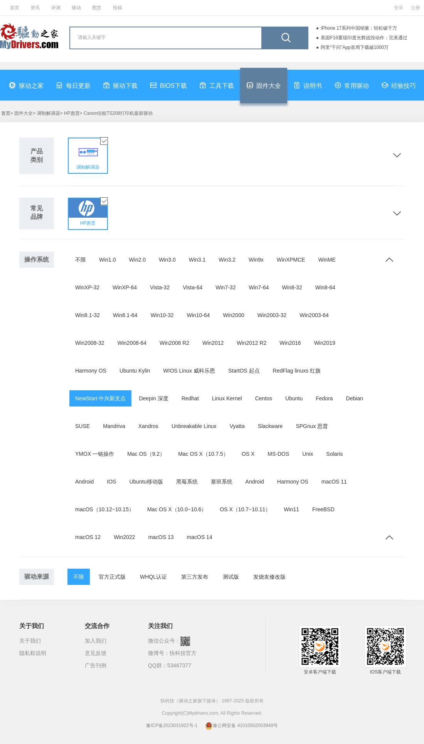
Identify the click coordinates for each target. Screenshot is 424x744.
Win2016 (290, 343)
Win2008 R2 (174, 343)
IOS (111, 482)
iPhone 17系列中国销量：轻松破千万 (359, 28)
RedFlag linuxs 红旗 (297, 371)
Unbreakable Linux (194, 426)
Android (84, 482)
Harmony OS (90, 371)
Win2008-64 (132, 343)
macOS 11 (334, 482)
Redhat (190, 398)
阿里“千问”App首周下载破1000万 (355, 47)
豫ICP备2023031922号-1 (171, 725)
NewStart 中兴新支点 (100, 398)
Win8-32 (292, 287)
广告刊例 (95, 665)
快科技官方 (183, 653)
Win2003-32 (272, 315)
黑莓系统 (187, 482)
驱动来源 (36, 576)
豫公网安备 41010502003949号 (241, 725)
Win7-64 (259, 287)
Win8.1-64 (125, 315)
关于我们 (30, 641)
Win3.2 (227, 260)
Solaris (334, 454)
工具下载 (216, 85)
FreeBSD (323, 509)
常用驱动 (351, 85)
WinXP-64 (125, 287)
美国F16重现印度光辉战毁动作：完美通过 (364, 37)
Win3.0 (167, 260)
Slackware (270, 426)
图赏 (96, 7)
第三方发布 (194, 577)
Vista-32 (160, 287)
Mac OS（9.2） (146, 454)
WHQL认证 (153, 577)
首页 (14, 7)
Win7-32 (225, 287)
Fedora (324, 398)
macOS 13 (160, 537)
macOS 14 (199, 537)
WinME (327, 260)
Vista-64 (192, 287)
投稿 (117, 7)
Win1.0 (107, 260)
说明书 (307, 85)
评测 (56, 7)
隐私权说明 (32, 653)
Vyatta (237, 426)
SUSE (82, 426)
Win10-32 (162, 315)
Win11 (291, 509)
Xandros (148, 426)
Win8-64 (325, 287)
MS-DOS (278, 454)
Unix (307, 454)
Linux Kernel (227, 398)
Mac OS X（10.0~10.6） (177, 509)
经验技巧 (398, 85)
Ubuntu (294, 398)
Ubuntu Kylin (134, 371)
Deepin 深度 (153, 398)
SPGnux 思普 (312, 426)
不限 (80, 260)
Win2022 (124, 537)
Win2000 (233, 315)
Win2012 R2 (251, 343)
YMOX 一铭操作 (94, 454)
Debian (354, 398)
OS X (248, 454)
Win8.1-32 (87, 315)
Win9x (256, 260)
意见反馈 (95, 653)
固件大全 (263, 85)
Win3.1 (197, 260)
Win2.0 (137, 260)
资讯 (35, 7)
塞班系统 (221, 482)
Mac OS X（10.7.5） (203, 454)
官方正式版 (112, 577)
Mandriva (114, 426)
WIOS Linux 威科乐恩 (189, 371)
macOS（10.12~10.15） (104, 509)
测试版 (231, 577)
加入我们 (95, 641)
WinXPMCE (291, 260)
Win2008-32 (89, 343)
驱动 (76, 7)
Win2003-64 (314, 315)
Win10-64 (198, 315)
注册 (415, 7)
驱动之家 (26, 85)
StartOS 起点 (244, 371)
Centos (263, 398)
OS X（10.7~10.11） (245, 509)
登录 (398, 7)
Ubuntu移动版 (146, 482)
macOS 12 (88, 537)
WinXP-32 (87, 287)
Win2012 (213, 343)
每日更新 (73, 85)
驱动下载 (120, 85)
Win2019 (324, 343)
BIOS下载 (168, 85)
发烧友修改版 (269, 577)
